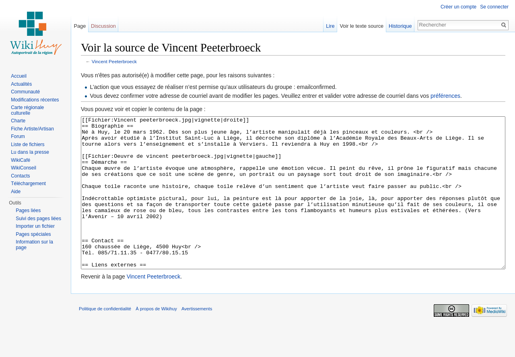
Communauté (25, 92)
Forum (18, 136)
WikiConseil (23, 168)
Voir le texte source (361, 26)
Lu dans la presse (30, 152)
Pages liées (28, 210)
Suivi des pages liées (38, 218)
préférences (445, 96)
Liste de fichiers (27, 144)
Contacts (20, 176)
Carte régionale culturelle (27, 110)
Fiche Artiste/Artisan (32, 129)
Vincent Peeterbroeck (114, 61)
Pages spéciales (33, 234)
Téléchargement (28, 183)
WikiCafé (20, 160)
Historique (400, 26)
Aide (16, 191)
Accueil (19, 76)
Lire (330, 26)
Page (80, 26)
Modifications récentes (35, 100)
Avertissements (196, 338)
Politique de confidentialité (105, 338)
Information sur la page (34, 244)
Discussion (103, 26)
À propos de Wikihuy (156, 338)
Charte (18, 121)
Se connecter (494, 7)
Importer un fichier (35, 226)
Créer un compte (458, 7)
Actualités (21, 84)
